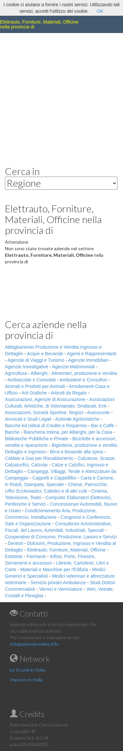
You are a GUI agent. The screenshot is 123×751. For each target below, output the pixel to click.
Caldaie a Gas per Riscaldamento (39, 458)
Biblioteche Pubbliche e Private (36, 438)
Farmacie (36, 556)
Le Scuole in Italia (27, 669)
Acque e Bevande (45, 353)
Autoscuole (98, 412)
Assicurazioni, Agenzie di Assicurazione (45, 399)
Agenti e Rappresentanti (91, 353)
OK (100, 11)
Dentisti (15, 543)
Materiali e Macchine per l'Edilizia (54, 569)
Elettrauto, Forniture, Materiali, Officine (66, 549)
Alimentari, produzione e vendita (84, 373)
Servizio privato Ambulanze (58, 582)
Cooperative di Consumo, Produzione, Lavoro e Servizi (61, 536)
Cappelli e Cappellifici (54, 477)
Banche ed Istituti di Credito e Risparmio (46, 425)
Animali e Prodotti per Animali (35, 386)
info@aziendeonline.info (34, 644)
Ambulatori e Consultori (84, 379)
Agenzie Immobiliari (88, 360)
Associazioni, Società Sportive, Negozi (44, 412)
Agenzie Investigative (26, 366)
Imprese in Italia (26, 679)
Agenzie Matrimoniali (73, 366)
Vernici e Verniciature (60, 589)
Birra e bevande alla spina (76, 451)
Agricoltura (16, 373)
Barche (12, 432)
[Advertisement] (61, 94)
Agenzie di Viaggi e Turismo (36, 360)
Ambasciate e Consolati (32, 379)
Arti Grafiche (34, 392)
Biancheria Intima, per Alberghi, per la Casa (68, 432)
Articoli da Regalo (69, 392)
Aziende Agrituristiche (77, 419)
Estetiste (14, 556)
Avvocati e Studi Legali (28, 419)
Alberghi (39, 373)
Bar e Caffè (102, 425)
